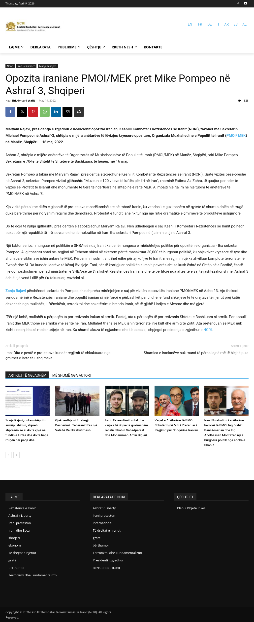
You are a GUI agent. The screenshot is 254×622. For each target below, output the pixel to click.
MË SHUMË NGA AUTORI (71, 375)
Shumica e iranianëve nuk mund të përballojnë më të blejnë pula (196, 353)
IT (218, 24)
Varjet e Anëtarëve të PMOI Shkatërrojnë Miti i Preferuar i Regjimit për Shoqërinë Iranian (176, 425)
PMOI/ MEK (236, 135)
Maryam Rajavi (47, 66)
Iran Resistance (26, 66)
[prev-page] (8, 455)
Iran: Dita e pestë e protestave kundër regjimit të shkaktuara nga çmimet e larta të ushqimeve (58, 355)
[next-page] (16, 455)
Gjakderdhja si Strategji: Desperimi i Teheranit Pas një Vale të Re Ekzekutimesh (76, 425)
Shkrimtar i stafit (23, 100)
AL (244, 24)
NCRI (207, 330)
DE (209, 24)
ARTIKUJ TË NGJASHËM (27, 375)
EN (190, 24)
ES (236, 24)
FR (200, 24)
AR (226, 24)
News (10, 66)
